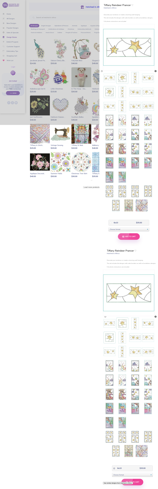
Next (155, 71)
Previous (102, 71)
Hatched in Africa (110, 8)
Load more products (91, 187)
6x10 (115, 223)
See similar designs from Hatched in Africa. (118, 483)
